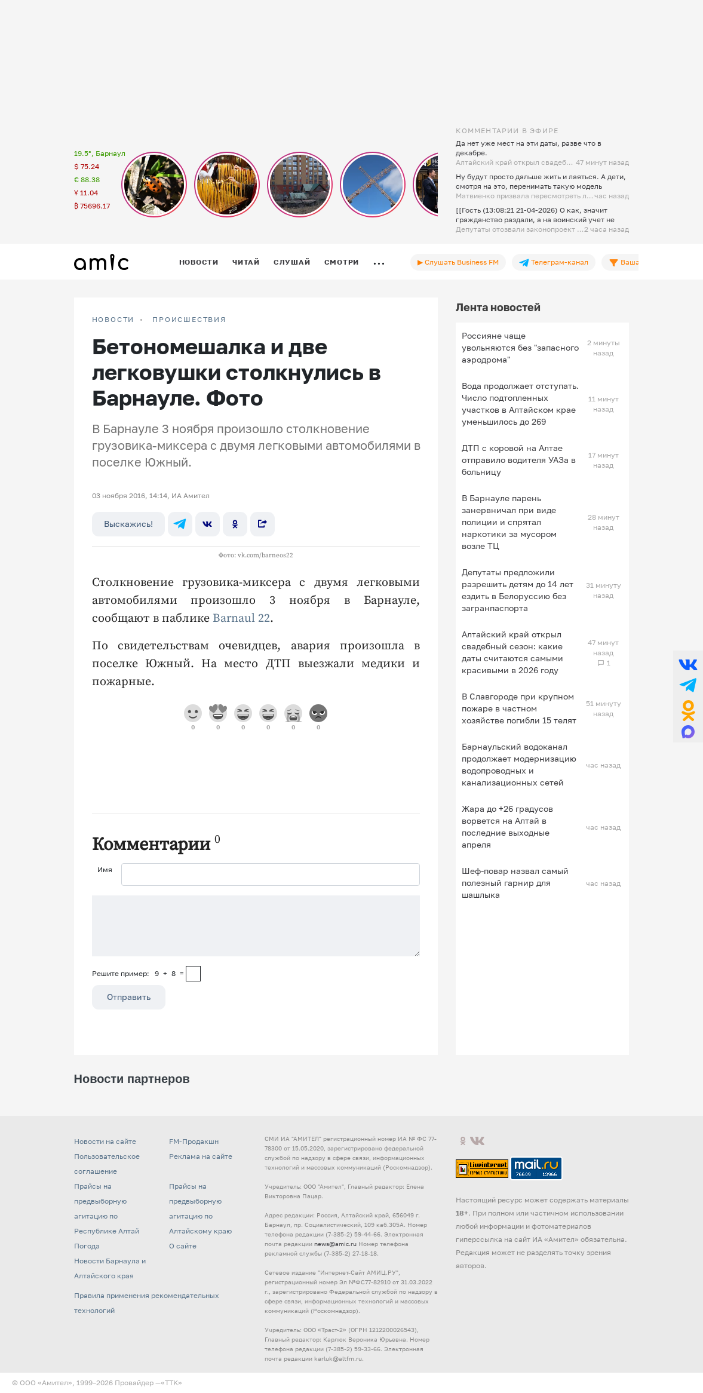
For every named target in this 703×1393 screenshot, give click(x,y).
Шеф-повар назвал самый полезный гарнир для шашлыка (515, 883)
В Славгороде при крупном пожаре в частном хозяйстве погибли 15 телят (519, 708)
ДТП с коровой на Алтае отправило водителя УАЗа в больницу (519, 460)
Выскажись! (128, 523)
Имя (104, 869)
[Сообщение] (256, 925)
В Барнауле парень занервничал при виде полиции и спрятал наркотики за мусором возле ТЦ (509, 522)
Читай (246, 261)
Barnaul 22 (241, 618)
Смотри (342, 261)
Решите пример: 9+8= (138, 973)
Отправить (129, 997)
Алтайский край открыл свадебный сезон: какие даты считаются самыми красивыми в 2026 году (512, 652)
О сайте (183, 1245)
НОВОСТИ (113, 319)
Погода (87, 1245)
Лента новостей (498, 307)
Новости (199, 261)
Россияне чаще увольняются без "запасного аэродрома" (520, 347)
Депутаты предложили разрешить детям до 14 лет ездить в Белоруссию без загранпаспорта (517, 590)
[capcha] (193, 973)
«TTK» (171, 1382)
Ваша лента (635, 262)
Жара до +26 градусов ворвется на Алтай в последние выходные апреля (507, 826)
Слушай (292, 261)
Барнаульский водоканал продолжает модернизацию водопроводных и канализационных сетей (519, 764)
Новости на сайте (105, 1141)
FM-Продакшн (194, 1141)
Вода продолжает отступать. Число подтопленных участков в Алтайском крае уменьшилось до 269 (520, 404)
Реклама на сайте (200, 1156)
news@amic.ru (335, 1243)
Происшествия (189, 319)
